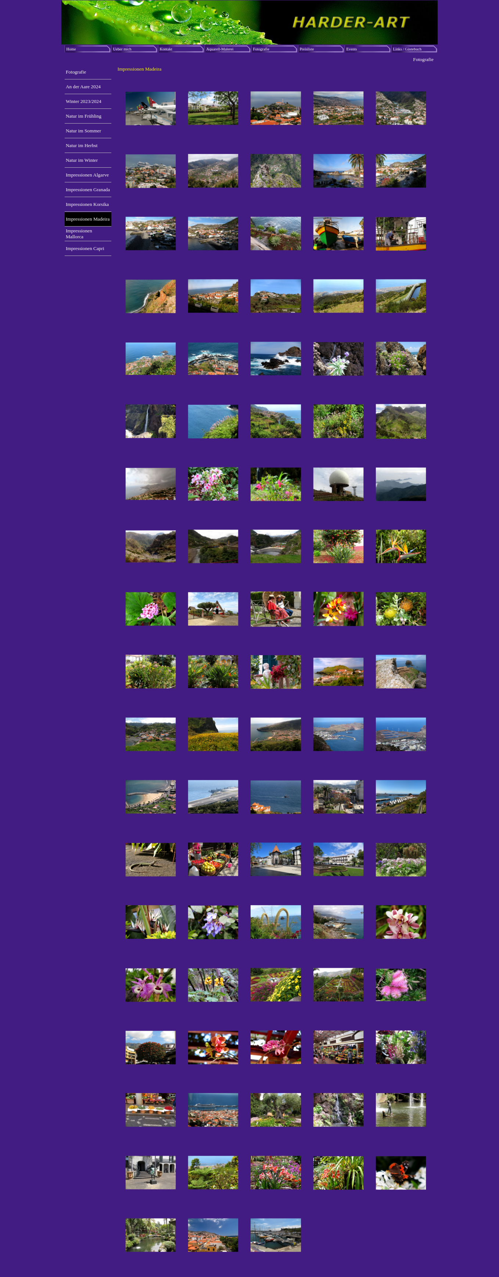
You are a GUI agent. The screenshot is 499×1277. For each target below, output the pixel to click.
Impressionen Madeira (88, 219)
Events (352, 49)
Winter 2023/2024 (83, 101)
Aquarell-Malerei (220, 49)
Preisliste (307, 49)
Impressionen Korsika (87, 204)
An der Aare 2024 (83, 86)
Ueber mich (122, 49)
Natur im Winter (82, 160)
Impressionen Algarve (87, 175)
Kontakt (166, 49)
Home (71, 49)
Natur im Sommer (83, 130)
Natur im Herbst (82, 145)
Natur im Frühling (83, 116)
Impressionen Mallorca (79, 233)
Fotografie (261, 49)
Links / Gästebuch (407, 49)
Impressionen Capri (85, 248)
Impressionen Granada (88, 189)
